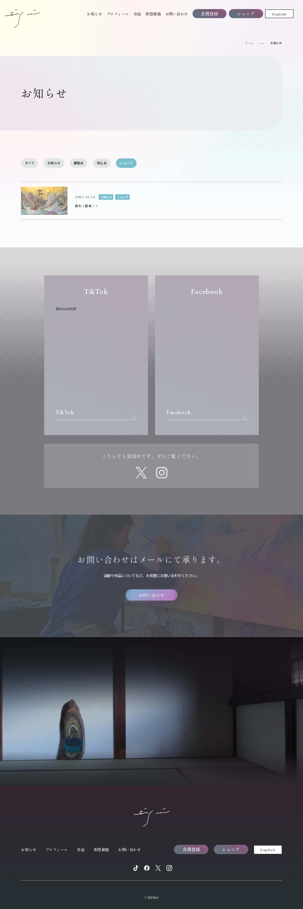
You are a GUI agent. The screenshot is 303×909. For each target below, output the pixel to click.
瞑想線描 (153, 14)
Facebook (178, 412)
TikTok (65, 412)
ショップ (245, 14)
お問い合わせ (176, 14)
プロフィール (118, 14)
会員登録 (209, 14)
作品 (137, 14)
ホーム (249, 43)
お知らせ (94, 14)
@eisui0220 (66, 308)
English (279, 13)
